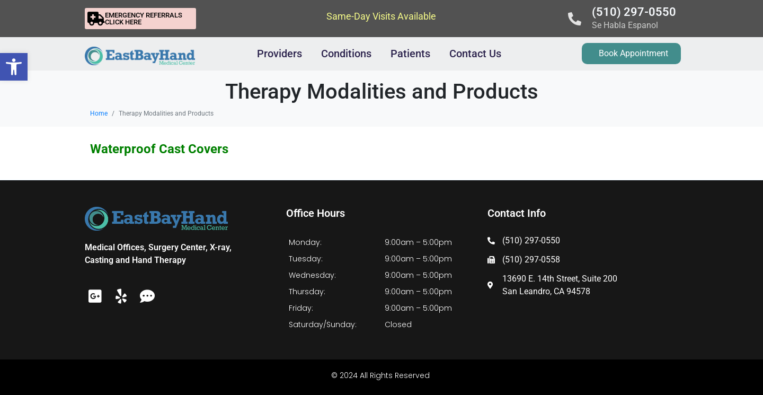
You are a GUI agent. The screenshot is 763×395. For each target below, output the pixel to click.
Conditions (346, 53)
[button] (14, 67)
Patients (410, 53)
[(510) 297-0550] (574, 18)
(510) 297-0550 (634, 12)
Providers (279, 53)
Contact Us (475, 53)
